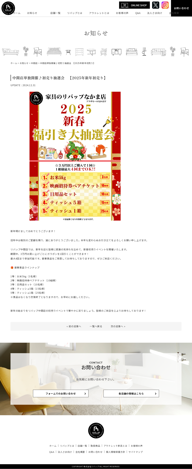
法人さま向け (154, 13)
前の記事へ (75, 326)
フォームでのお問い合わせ (64, 393)
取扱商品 (95, 446)
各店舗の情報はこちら (127, 393)
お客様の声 (122, 13)
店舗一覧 (55, 13)
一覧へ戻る (96, 326)
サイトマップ (135, 452)
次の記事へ (117, 326)
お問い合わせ (181, 8)
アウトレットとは (99, 13)
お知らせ (32, 13)
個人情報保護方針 (115, 452)
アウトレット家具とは (115, 446)
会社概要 (174, 13)
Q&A (137, 13)
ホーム (16, 13)
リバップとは (74, 13)
